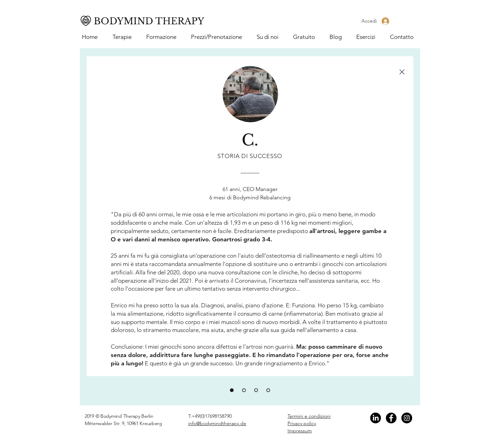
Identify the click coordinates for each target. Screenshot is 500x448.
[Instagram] (406, 418)
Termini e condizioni (309, 416)
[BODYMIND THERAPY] (151, 21)
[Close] (401, 72)
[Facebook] (391, 418)
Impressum (300, 431)
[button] (163, 37)
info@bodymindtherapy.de (217, 423)
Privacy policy (302, 423)
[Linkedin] (375, 418)
